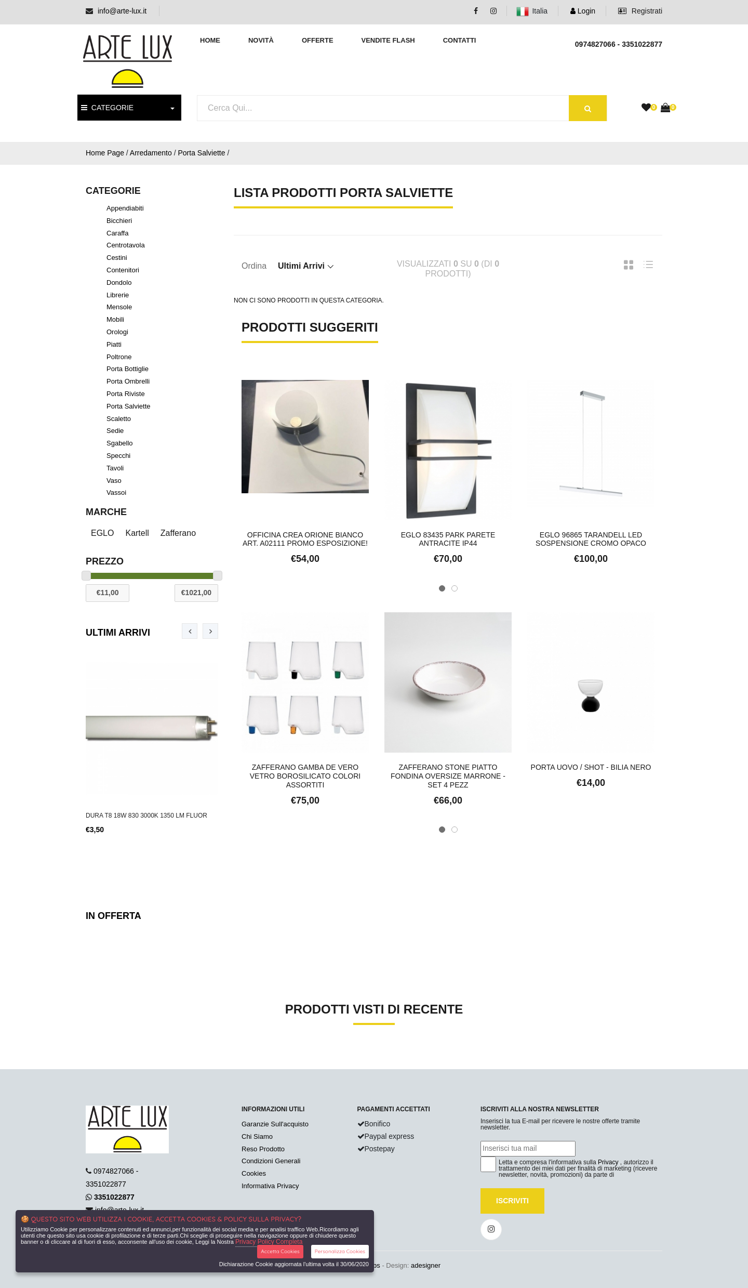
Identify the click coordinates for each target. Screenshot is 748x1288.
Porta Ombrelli (128, 381)
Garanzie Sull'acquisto (275, 1124)
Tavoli (115, 468)
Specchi (118, 455)
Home (210, 40)
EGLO (102, 533)
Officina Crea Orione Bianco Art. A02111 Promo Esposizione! (305, 539)
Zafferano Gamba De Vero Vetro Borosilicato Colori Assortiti (305, 776)
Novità (261, 40)
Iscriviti (512, 1201)
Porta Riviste (125, 394)
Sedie (115, 431)
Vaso (114, 480)
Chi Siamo (257, 1136)
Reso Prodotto (263, 1149)
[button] (442, 588)
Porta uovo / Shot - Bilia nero (591, 767)
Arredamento (151, 153)
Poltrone (118, 357)
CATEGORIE (107, 107)
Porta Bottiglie (127, 369)
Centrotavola (125, 245)
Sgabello (119, 443)
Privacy (608, 1162)
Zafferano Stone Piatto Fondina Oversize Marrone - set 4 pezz (448, 776)
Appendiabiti (125, 208)
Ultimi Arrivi (118, 632)
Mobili (115, 319)
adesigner (425, 1265)
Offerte (317, 40)
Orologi (117, 332)
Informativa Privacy (270, 1186)
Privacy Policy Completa (268, 1241)
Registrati (640, 11)
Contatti (459, 40)
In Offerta (113, 916)
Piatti (114, 344)
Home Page (105, 153)
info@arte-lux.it (122, 11)
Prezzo (105, 561)
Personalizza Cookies (340, 1251)
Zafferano (178, 533)
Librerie (117, 295)
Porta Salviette (201, 153)
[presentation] (189, 631)
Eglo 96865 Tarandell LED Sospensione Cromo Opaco (591, 539)
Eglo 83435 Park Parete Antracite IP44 (448, 539)
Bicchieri (119, 221)
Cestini (116, 257)
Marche (106, 512)
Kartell (137, 533)
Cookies (254, 1173)
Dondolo (118, 282)
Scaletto (118, 419)
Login (582, 11)
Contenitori (122, 270)
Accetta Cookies (280, 1251)
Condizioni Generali (271, 1161)
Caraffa (117, 233)
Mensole (119, 307)
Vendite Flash (388, 40)
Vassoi (116, 492)
